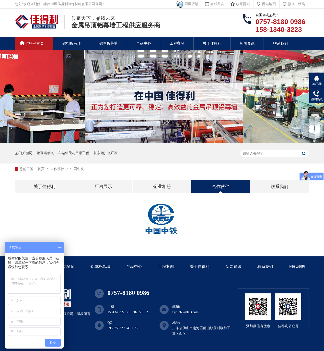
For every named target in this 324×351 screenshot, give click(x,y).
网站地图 (269, 4)
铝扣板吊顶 (71, 43)
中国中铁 (77, 169)
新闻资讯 (247, 43)
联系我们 (280, 43)
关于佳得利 (212, 43)
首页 (42, 169)
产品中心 (143, 43)
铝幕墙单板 (45, 153)
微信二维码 (296, 4)
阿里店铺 (190, 4)
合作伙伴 (57, 169)
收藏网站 (243, 4)
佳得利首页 (32, 43)
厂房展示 (103, 186)
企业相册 (162, 186)
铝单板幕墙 (108, 43)
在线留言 (217, 4)
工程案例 (177, 43)
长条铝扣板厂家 (106, 153)
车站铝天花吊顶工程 (73, 153)
